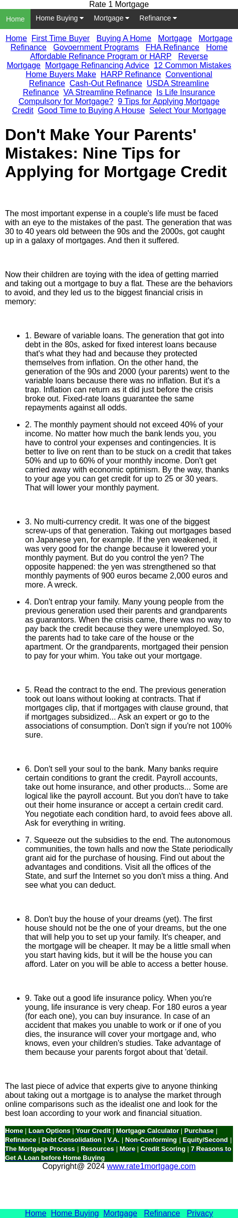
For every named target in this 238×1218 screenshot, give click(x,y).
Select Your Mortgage (187, 110)
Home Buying (60, 18)
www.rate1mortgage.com (151, 1166)
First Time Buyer (61, 38)
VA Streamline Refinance (107, 92)
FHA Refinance (172, 47)
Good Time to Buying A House (91, 110)
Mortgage (111, 18)
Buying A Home (124, 38)
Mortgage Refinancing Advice (97, 65)
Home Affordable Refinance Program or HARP (128, 52)
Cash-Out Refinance (106, 83)
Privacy (200, 1213)
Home (15, 19)
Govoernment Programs (96, 47)
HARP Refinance (131, 74)
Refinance (158, 18)
